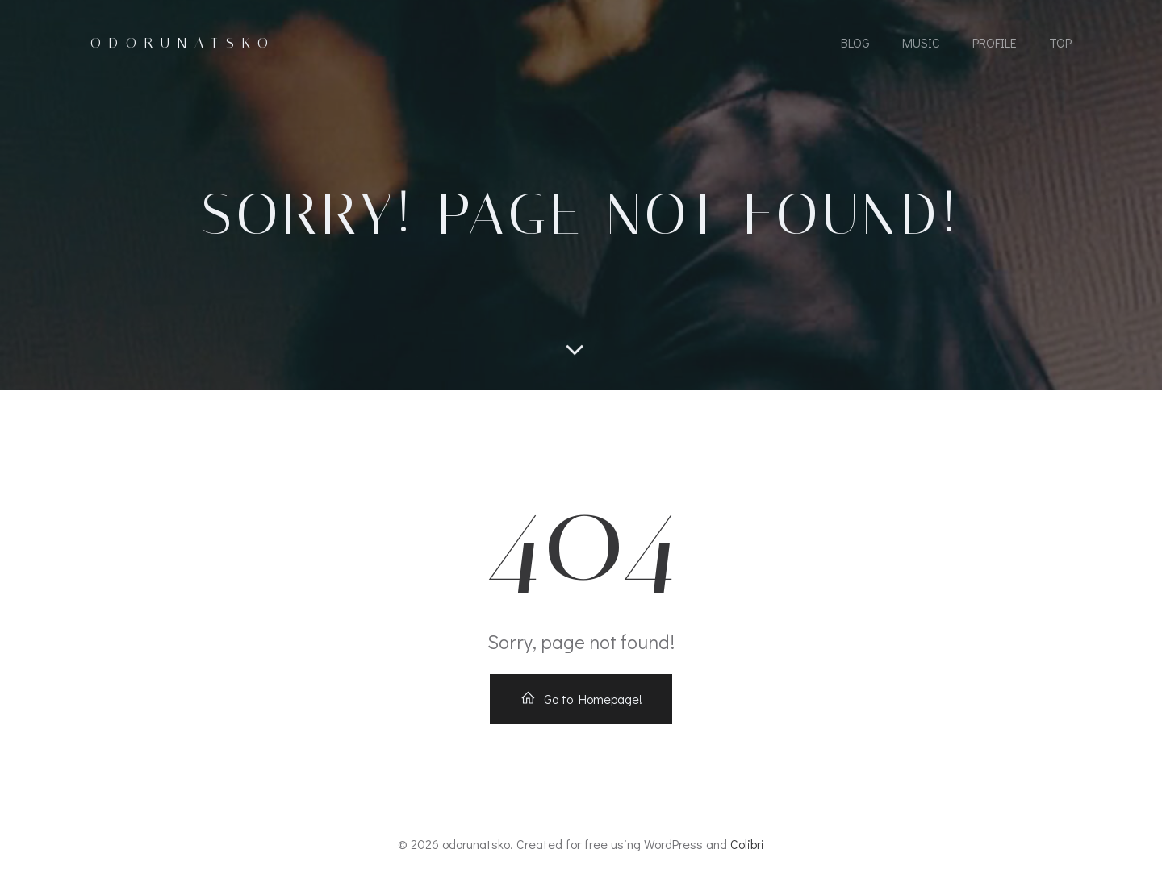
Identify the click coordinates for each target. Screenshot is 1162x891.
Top (1060, 42)
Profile (994, 42)
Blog (855, 42)
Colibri (747, 843)
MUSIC (921, 42)
